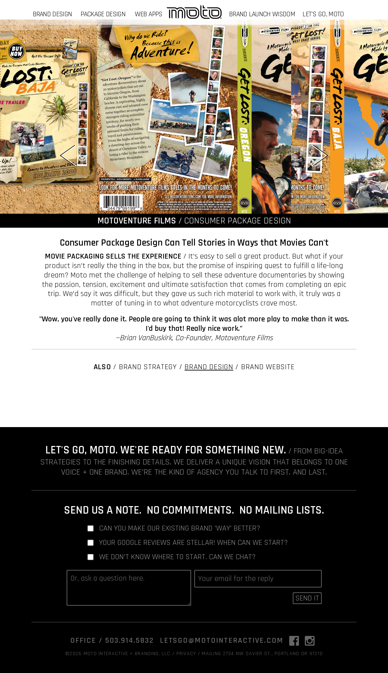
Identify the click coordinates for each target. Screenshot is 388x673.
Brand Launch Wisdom (262, 14)
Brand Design (52, 14)
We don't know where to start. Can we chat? (177, 557)
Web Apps (148, 14)
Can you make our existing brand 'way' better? (179, 528)
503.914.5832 (129, 640)
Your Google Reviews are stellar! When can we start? (193, 542)
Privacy (186, 653)
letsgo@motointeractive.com (221, 640)
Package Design (103, 14)
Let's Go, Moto (323, 14)
